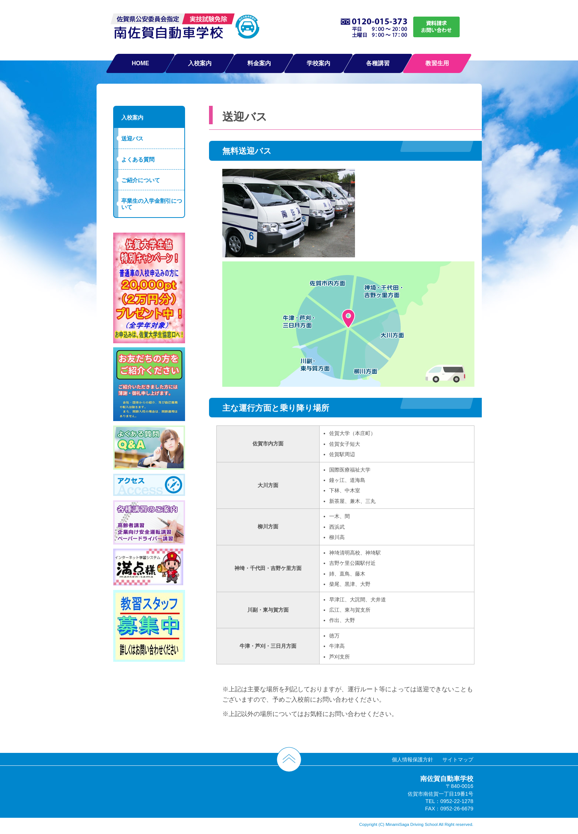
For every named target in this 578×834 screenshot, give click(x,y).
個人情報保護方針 (412, 759)
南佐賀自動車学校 (185, 28)
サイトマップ (457, 759)
